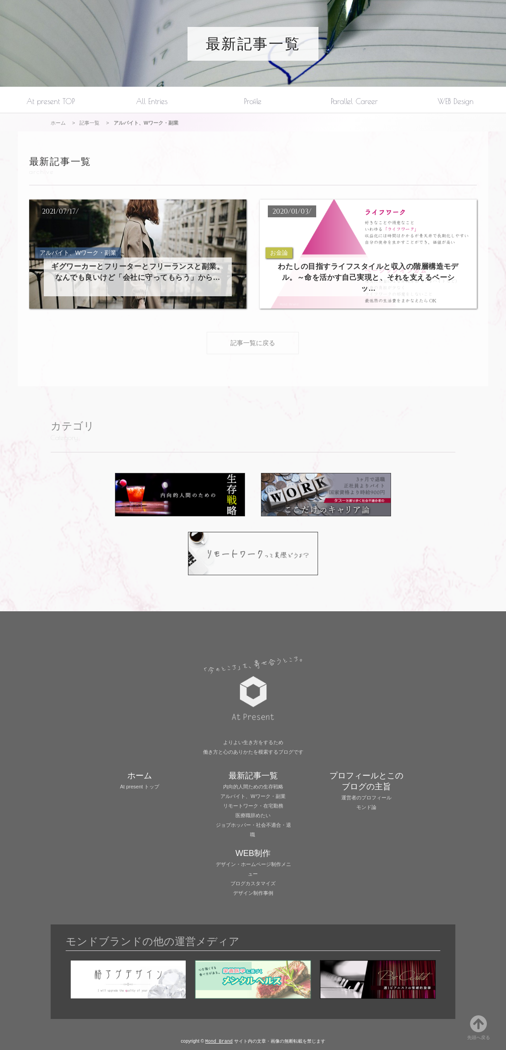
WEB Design (456, 101)
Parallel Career (354, 101)
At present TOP (50, 101)
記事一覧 (89, 123)
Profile (252, 101)
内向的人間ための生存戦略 (253, 786)
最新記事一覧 (253, 44)
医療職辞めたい (253, 815)
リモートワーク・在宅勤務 (253, 805)
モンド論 (366, 806)
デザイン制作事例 (253, 892)
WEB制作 (253, 852)
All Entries (151, 101)
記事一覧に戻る (252, 342)
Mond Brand (219, 1040)
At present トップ (139, 786)
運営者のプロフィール (366, 797)
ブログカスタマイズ (253, 883)
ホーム (58, 123)
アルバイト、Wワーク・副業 (252, 795)
